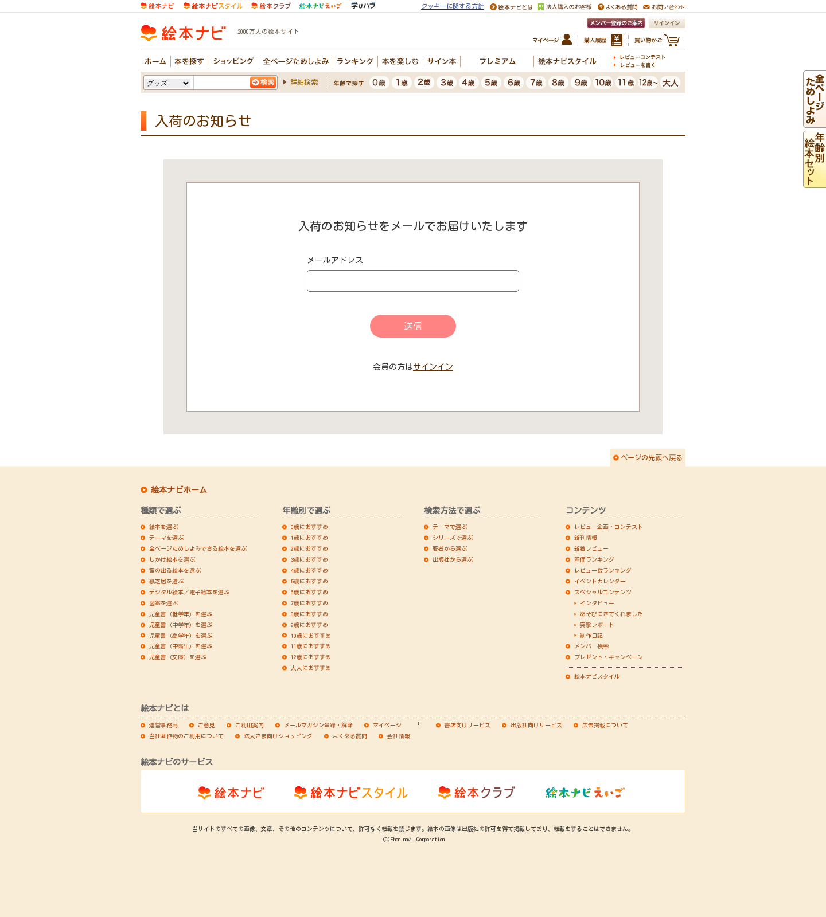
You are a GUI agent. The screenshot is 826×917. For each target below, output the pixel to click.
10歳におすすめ (311, 635)
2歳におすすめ (309, 548)
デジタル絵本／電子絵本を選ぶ (189, 592)
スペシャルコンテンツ (603, 592)
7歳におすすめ (309, 603)
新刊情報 (585, 537)
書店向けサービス (467, 725)
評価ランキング (594, 559)
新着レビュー (591, 548)
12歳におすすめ (311, 657)
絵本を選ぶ (163, 527)
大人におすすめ (311, 668)
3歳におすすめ (309, 559)
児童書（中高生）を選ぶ (180, 646)
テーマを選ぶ (166, 537)
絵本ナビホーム (179, 490)
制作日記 (591, 635)
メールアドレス (335, 260)
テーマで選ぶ (450, 527)
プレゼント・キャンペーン (608, 657)
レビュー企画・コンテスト (608, 527)
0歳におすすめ (309, 527)
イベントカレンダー (600, 581)
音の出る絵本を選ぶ (175, 570)
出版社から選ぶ (453, 559)
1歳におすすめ (309, 537)
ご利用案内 (249, 725)
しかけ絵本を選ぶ (172, 559)
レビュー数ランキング (603, 570)
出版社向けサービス (536, 725)
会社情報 (398, 736)
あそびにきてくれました (611, 614)
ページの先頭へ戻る (652, 457)
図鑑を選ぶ (163, 603)
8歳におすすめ (309, 614)
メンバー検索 (591, 646)
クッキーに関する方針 (452, 6)
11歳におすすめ (311, 646)
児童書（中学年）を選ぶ (180, 625)
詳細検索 (304, 82)
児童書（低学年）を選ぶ (180, 614)
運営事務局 (163, 725)
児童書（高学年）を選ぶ (180, 635)
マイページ (387, 725)
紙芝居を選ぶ (166, 581)
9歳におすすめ (309, 625)
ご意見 (206, 725)
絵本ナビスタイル (597, 676)
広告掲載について (605, 725)
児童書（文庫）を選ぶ (177, 657)
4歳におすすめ (309, 570)
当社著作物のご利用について (186, 736)
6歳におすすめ (309, 592)
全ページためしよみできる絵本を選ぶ (198, 548)
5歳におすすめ (309, 581)
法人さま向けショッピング (278, 736)
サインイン (433, 367)
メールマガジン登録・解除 (318, 725)
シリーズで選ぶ (453, 537)
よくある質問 (350, 736)
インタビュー (597, 603)
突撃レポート (597, 625)
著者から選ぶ (450, 548)
